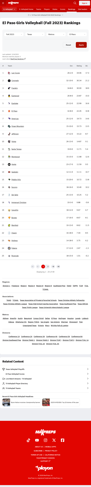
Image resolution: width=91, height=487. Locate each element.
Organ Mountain (17, 126)
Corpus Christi (38, 318)
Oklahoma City (21, 322)
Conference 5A (64, 336)
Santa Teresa (16, 149)
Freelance (15, 286)
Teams (38, 9)
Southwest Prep (59, 286)
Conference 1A (14, 336)
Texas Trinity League (30, 307)
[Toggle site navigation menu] (3, 3)
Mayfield (14, 225)
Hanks (13, 164)
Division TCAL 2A (38, 344)
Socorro (14, 187)
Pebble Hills (16, 180)
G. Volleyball (9, 9)
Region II (31, 286)
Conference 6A (76, 336)
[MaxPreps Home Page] (29, 15)
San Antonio (55, 322)
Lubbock (85, 318)
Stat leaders (82, 9)
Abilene (6, 318)
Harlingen (62, 318)
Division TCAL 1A (82, 340)
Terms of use (36, 455)
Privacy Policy (51, 451)
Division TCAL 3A (52, 344)
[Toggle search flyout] (75, 3)
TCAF (81, 286)
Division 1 (6, 286)
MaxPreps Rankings (18, 59)
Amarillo (13, 318)
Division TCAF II (68, 340)
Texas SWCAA (83, 304)
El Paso (14, 111)
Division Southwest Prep (12, 340)
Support (45, 461)
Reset (68, 44)
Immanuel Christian (18, 202)
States (54, 9)
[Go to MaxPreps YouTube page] (37, 440)
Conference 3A (39, 336)
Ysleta (13, 141)
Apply (81, 44)
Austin (20, 318)
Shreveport (73, 322)
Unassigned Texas (29, 325)
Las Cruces (15, 73)
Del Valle (14, 195)
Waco (47, 325)
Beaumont (28, 318)
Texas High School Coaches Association (43, 304)
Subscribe (38, 451)
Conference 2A (26, 336)
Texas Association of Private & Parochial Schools (38, 300)
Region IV (48, 286)
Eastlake (14, 103)
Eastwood (15, 96)
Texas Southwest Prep (67, 304)
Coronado (15, 81)
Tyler (81, 322)
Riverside (15, 256)
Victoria (41, 325)
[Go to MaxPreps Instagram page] (45, 440)
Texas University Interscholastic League (54, 307)
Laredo (77, 318)
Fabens (14, 248)
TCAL (86, 286)
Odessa (11, 322)
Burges (14, 218)
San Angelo (45, 322)
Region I (24, 286)
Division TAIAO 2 (42, 340)
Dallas (47, 318)
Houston (70, 318)
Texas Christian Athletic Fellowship (71, 300)
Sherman (64, 322)
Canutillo (14, 210)
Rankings (71, 9)
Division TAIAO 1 (28, 340)
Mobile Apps (50, 446)
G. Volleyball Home (26, 9)
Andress (14, 241)
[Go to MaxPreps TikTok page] (28, 440)
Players (47, 9)
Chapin (14, 233)
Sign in (84, 3)
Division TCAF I (55, 340)
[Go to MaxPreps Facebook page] (62, 440)
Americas (15, 119)
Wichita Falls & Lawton (59, 325)
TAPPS (75, 286)
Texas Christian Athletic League (15, 304)
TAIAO (69, 286)
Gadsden (14, 172)
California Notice (52, 455)
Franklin (14, 88)
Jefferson (15, 134)
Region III (39, 286)
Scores (62, 9)
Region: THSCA (33, 322)
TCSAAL (45, 289)
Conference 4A (51, 336)
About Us (39, 446)
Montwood (15, 157)
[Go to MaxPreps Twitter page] (54, 440)
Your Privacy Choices (45, 458)
